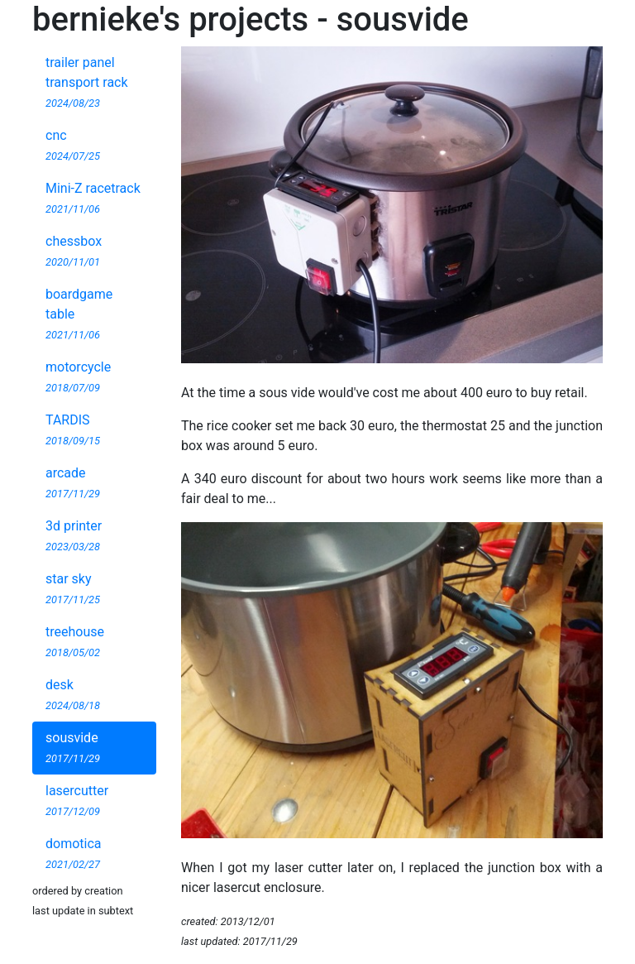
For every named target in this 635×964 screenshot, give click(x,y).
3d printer (73, 535)
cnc (72, 144)
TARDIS (72, 429)
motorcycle (78, 376)
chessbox (73, 250)
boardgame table (78, 313)
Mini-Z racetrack (93, 197)
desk (72, 694)
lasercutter (76, 800)
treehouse (74, 641)
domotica (73, 853)
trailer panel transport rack (86, 82)
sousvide (72, 747)
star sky (72, 588)
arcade (72, 482)
